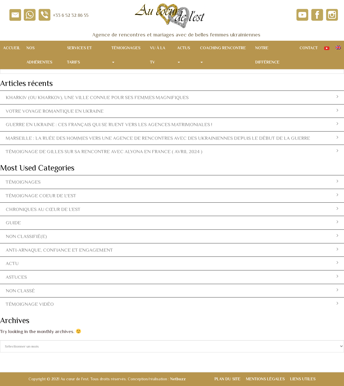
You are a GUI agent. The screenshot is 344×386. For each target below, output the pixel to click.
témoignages (172, 182)
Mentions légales (265, 379)
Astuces (172, 277)
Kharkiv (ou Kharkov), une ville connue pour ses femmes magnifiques (172, 97)
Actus (183, 54)
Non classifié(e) (172, 236)
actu (172, 263)
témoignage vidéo (172, 304)
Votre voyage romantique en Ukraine (172, 111)
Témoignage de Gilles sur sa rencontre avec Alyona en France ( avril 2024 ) (172, 151)
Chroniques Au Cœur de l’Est (172, 209)
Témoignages (126, 54)
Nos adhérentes (39, 55)
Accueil (11, 48)
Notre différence (267, 55)
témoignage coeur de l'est (172, 195)
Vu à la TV (157, 55)
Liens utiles (302, 379)
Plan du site (227, 379)
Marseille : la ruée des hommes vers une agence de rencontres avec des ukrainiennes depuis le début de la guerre (172, 138)
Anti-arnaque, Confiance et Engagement (172, 250)
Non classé (172, 290)
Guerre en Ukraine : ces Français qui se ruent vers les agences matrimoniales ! (172, 124)
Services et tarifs (79, 55)
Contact (309, 48)
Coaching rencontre (223, 54)
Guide (172, 222)
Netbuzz (178, 379)
